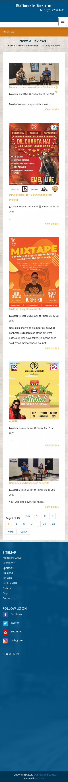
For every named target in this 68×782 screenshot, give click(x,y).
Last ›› (24, 531)
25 (53, 523)
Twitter (11, 622)
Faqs (5, 593)
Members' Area (12, 557)
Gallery (7, 588)
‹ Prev (27, 516)
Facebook (12, 614)
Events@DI (9, 563)
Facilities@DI (10, 583)
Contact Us (9, 598)
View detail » (52, 109)
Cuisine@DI (9, 573)
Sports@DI (9, 568)
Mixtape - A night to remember (26, 309)
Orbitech (41, 778)
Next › (11, 531)
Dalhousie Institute (45, 774)
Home (11, 45)
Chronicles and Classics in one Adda (29, 483)
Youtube (12, 631)
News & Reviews (28, 45)
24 (44, 523)
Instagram (13, 640)
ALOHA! (13, 421)
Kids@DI (8, 578)
